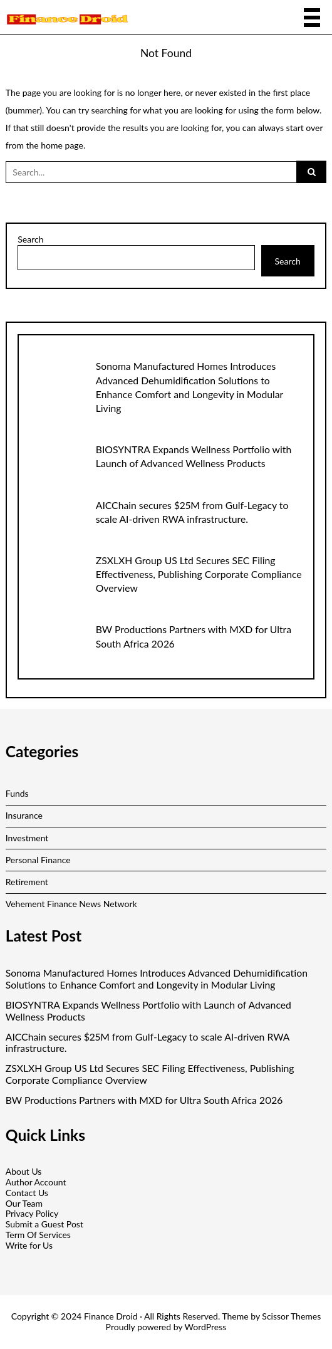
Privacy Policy (32, 1213)
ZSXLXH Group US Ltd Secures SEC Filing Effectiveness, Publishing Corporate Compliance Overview (199, 574)
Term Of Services (38, 1234)
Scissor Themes (291, 1316)
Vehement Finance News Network (71, 903)
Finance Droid (111, 1316)
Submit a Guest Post (44, 1224)
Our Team (24, 1203)
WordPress (206, 1326)
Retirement (27, 881)
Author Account (36, 1182)
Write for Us (29, 1245)
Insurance (24, 815)
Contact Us (27, 1192)
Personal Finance (38, 859)
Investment (27, 837)
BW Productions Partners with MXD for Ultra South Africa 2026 (144, 1100)
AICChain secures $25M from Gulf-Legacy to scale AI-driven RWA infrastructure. (147, 1042)
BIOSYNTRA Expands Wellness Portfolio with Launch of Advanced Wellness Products (148, 1010)
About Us (24, 1171)
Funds (17, 793)
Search (30, 239)
